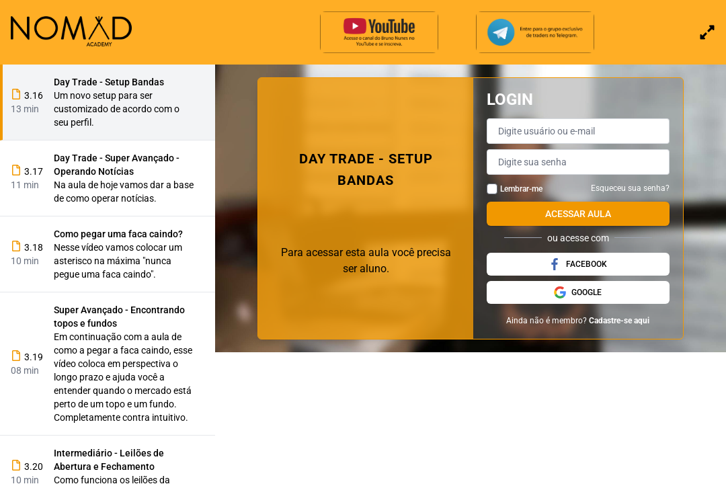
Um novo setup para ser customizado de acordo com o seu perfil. (116, 109)
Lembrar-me (521, 189)
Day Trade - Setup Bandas (109, 82)
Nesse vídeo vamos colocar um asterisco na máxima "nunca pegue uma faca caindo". (118, 261)
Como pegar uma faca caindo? (118, 234)
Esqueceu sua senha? (630, 188)
